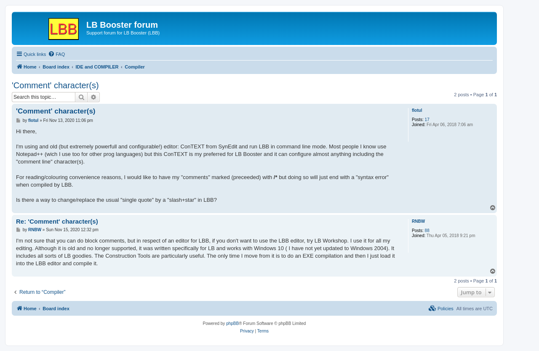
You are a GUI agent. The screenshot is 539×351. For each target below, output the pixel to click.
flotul (417, 110)
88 (427, 230)
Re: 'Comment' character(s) (57, 221)
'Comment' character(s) (55, 85)
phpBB (232, 323)
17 (427, 119)
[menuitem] (56, 54)
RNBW (418, 221)
